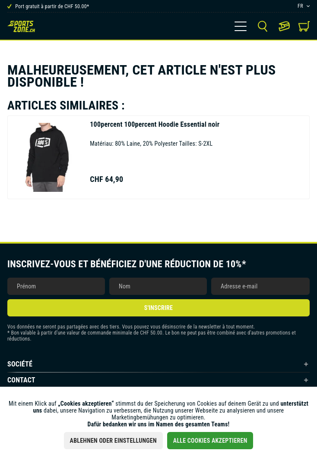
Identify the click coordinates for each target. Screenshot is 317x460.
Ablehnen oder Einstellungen (113, 440)
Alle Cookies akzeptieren (210, 440)
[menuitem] (241, 26)
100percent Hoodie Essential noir (154, 124)
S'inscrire (158, 307)
